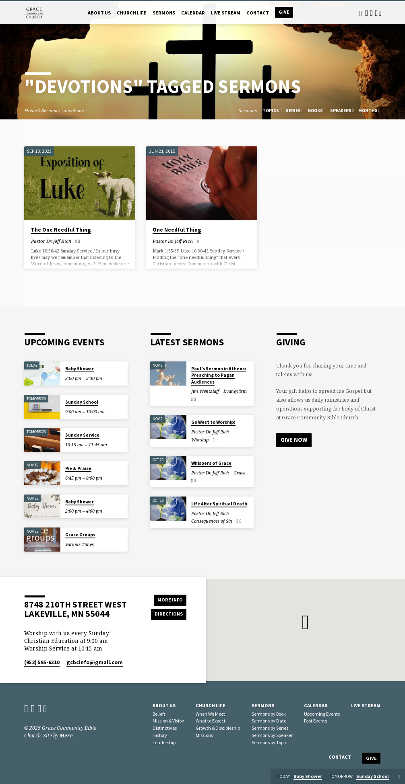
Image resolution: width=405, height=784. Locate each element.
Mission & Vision (168, 721)
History (160, 735)
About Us (99, 13)
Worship (200, 440)
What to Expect (210, 721)
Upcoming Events (322, 714)
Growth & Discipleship (218, 728)
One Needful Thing (177, 229)
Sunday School (81, 402)
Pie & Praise (78, 468)
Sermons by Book (269, 714)
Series (295, 110)
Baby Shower (79, 368)
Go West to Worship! (213, 422)
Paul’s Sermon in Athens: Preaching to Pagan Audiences (218, 375)
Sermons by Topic (269, 742)
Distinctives (165, 728)
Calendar (193, 13)
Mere (66, 735)
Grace (239, 473)
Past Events (315, 721)
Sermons (164, 13)
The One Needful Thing (61, 229)
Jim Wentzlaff (205, 391)
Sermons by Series (270, 728)
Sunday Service (82, 435)
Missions (204, 735)
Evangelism (235, 391)
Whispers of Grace (211, 463)
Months (369, 110)
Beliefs (159, 714)
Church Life (132, 13)
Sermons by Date (269, 721)
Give (284, 12)
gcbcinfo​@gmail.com (94, 662)
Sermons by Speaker (272, 735)
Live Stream (225, 13)
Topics (272, 110)
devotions (74, 110)
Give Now (294, 439)
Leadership (164, 742)
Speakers (342, 110)
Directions (168, 614)
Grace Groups (80, 535)
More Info (168, 600)
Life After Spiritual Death (219, 504)
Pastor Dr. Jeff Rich (51, 241)
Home (31, 110)
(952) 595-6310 (42, 662)
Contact (257, 13)
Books (317, 110)
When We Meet (210, 714)
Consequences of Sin (211, 521)
